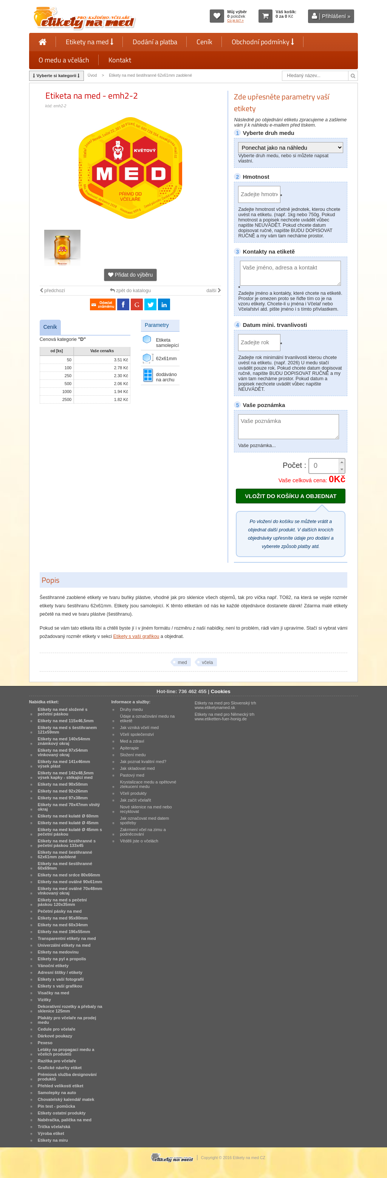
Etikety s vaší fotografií (61, 979)
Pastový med (132, 775)
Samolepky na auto (57, 1092)
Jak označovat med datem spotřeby (144, 820)
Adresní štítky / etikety (60, 972)
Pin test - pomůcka (56, 1106)
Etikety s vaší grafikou (136, 636)
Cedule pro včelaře (57, 1029)
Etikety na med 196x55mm (64, 931)
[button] (342, 462)
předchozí (52, 290)
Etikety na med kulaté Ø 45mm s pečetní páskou (70, 831)
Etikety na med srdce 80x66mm (69, 875)
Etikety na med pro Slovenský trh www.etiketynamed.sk (225, 705)
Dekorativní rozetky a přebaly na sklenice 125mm (70, 1008)
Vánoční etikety (53, 965)
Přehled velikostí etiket (61, 1086)
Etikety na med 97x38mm (63, 798)
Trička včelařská (54, 1126)
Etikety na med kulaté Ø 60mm (68, 816)
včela (207, 662)
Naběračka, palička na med (64, 1120)
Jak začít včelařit (135, 800)
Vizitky (44, 999)
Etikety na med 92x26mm (63, 791)
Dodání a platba (155, 42)
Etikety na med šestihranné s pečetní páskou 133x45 (67, 843)
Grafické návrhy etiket (60, 1067)
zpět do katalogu (130, 290)
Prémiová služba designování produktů (67, 1076)
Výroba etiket (51, 1133)
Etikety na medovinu (58, 952)
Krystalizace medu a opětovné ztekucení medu (148, 784)
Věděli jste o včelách (139, 841)
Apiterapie (129, 748)
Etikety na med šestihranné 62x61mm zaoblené (150, 75)
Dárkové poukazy (55, 1036)
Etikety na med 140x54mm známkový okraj (64, 741)
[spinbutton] (327, 466)
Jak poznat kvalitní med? (143, 761)
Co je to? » (235, 20)
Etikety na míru (53, 1140)
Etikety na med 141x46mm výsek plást (64, 763)
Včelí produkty (133, 793)
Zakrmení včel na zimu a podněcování (143, 831)
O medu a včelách (64, 60)
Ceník (204, 42)
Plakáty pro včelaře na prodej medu (67, 1020)
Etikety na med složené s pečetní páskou (63, 711)
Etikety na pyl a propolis (62, 959)
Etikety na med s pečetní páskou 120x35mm (62, 902)
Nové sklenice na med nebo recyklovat (146, 809)
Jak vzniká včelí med (139, 727)
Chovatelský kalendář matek (66, 1099)
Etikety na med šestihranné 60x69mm (65, 865)
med (182, 662)
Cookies (221, 691)
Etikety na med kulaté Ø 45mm (68, 822)
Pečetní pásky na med (60, 911)
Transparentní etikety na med (67, 938)
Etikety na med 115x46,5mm (66, 720)
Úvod (92, 75)
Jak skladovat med (137, 768)
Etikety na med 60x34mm (63, 925)
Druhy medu (131, 709)
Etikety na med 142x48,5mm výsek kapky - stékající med (66, 775)
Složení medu (133, 754)
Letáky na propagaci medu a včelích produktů (66, 1051)
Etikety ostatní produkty (62, 1113)
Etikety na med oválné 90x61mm (70, 881)
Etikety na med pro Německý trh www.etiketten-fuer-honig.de (224, 716)
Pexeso (45, 1042)
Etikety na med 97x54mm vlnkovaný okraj (63, 752)
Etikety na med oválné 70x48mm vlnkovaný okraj (70, 890)
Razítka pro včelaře (57, 1061)
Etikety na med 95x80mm (63, 918)
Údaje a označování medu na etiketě (147, 718)
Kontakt (119, 60)
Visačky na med (53, 993)
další (213, 290)
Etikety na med (89, 42)
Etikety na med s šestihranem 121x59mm (67, 729)
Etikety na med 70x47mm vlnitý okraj (69, 806)
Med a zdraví (132, 741)
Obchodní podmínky (263, 42)
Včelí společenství (137, 734)
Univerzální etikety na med (64, 945)
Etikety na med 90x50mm (63, 784)
